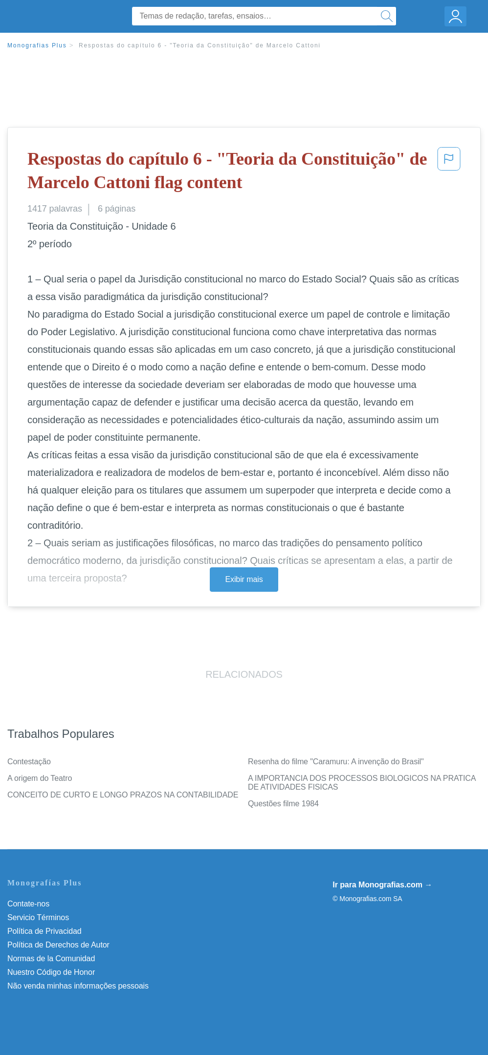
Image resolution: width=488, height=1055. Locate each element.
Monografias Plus (37, 45)
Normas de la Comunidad (51, 958)
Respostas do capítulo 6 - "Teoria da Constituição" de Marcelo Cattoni (200, 45)
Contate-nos (28, 904)
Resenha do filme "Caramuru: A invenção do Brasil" (336, 761)
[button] (449, 172)
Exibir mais (244, 579)
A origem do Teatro (39, 778)
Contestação (29, 761)
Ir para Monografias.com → (382, 885)
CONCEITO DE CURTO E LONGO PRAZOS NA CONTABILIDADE (122, 795)
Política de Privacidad (44, 931)
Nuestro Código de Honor (51, 972)
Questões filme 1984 (283, 803)
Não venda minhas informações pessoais (78, 986)
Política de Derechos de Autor (58, 945)
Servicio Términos (38, 917)
